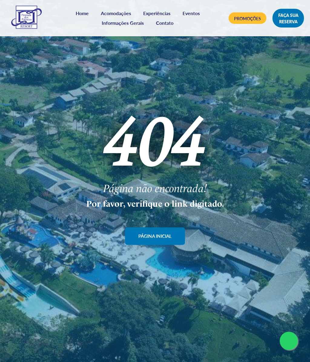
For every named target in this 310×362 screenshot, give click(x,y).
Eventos (193, 14)
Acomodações (118, 14)
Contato (166, 24)
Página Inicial (155, 236)
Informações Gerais (125, 24)
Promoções (248, 20)
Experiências (158, 14)
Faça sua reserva (288, 19)
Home (84, 14)
